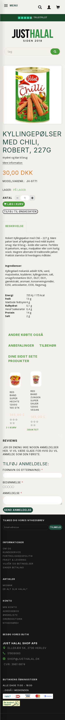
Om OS (7, 548)
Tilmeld (55, 527)
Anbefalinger (21, 345)
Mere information (12, 162)
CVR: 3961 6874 (14, 664)
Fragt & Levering (14, 560)
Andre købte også (25, 335)
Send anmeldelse (18, 509)
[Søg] (55, 51)
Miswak (7, 585)
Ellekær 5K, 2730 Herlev (26, 648)
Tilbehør (47, 345)
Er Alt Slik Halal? (15, 589)
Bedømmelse (12, 482)
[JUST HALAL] (32, 35)
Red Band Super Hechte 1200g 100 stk (15, 400)
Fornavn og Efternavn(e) (22, 469)
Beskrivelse (14, 226)
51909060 (14, 653)
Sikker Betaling (13, 567)
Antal (8, 197)
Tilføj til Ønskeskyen (20, 211)
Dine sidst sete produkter (22, 359)
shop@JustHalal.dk (23, 659)
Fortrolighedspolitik (18, 556)
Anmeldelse (11, 493)
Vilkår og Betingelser (18, 563)
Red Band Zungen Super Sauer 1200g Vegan (36, 400)
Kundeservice (12, 552)
